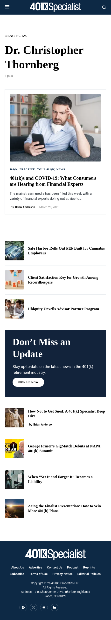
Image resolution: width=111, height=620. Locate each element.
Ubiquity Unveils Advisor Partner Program (63, 309)
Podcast (72, 567)
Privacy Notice (62, 574)
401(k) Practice (22, 169)
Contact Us (54, 567)
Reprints (89, 567)
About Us (17, 567)
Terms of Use (38, 574)
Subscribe (17, 574)
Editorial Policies (89, 574)
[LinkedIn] (54, 607)
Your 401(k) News (51, 169)
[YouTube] (44, 607)
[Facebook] (23, 607)
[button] (7, 7)
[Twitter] (33, 607)
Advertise (35, 567)
